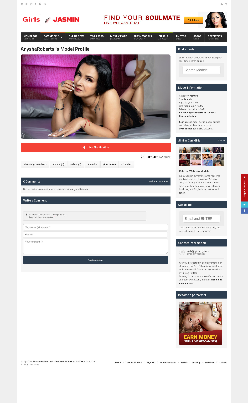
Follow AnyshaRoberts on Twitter (197, 112)
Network (209, 362)
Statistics (215, 37)
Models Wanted (168, 362)
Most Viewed (118, 37)
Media (184, 362)
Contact (223, 362)
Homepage (30, 37)
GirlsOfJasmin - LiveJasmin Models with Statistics (58, 361)
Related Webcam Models (194, 171)
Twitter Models (134, 362)
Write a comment (158, 181)
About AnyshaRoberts (35, 164)
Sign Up (151, 362)
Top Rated (97, 37)
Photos (181, 37)
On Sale (164, 37)
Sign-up (183, 121)
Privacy (196, 362)
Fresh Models (143, 37)
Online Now (76, 37)
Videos (197, 37)
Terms (118, 362)
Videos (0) (75, 164)
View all (221, 140)
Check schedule (188, 116)
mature (194, 95)
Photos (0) (58, 164)
